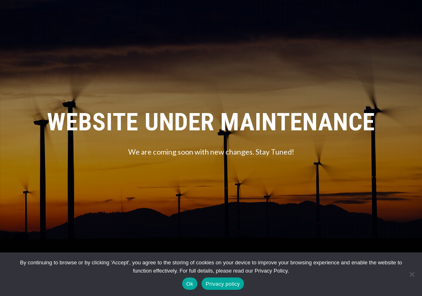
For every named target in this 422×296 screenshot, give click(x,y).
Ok (189, 284)
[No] (412, 274)
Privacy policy (223, 284)
